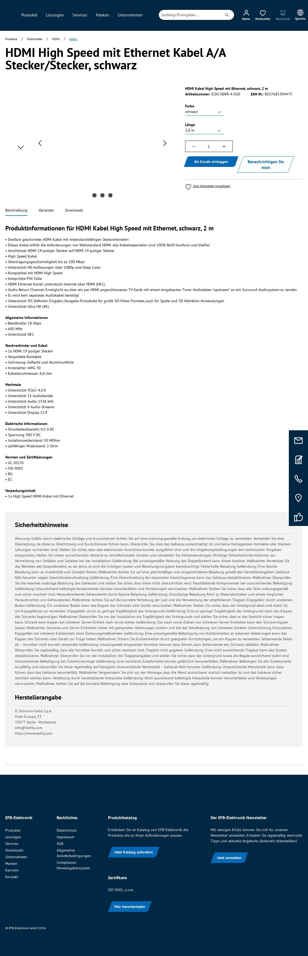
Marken (11, 863)
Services (11, 843)
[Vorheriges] (40, 143)
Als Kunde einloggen (211, 161)
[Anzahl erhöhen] (224, 146)
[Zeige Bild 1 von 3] (94, 195)
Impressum (65, 837)
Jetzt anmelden (229, 857)
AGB (60, 843)
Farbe (189, 105)
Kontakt (11, 876)
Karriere (11, 870)
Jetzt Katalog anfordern (133, 852)
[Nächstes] (165, 143)
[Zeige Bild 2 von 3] (102, 195)
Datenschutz (67, 830)
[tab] (16, 210)
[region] (89, 143)
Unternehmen (16, 856)
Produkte (12, 830)
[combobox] (189, 15)
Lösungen (13, 837)
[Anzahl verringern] (194, 146)
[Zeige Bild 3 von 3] (110, 195)
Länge (190, 124)
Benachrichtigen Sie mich (266, 164)
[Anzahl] (209, 146)
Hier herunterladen (129, 906)
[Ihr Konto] (246, 14)
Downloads (14, 850)
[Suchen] (227, 15)
